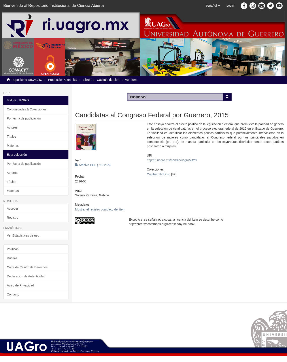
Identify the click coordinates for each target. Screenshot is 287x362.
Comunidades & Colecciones (27, 109)
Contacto (13, 294)
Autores (12, 127)
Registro (12, 217)
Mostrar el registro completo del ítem (100, 209)
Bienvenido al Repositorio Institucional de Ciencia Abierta (53, 5)
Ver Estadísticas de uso (23, 235)
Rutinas (12, 258)
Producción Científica (62, 79)
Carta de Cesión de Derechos (27, 267)
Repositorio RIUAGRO (26, 79)
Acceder (12, 208)
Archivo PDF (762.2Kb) (93, 165)
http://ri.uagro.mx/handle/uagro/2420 (172, 160)
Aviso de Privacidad (20, 285)
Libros (87, 79)
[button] (213, 5)
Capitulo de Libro (108, 79)
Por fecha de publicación (24, 118)
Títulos (11, 136)
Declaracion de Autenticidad (26, 276)
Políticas (13, 249)
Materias (13, 145)
